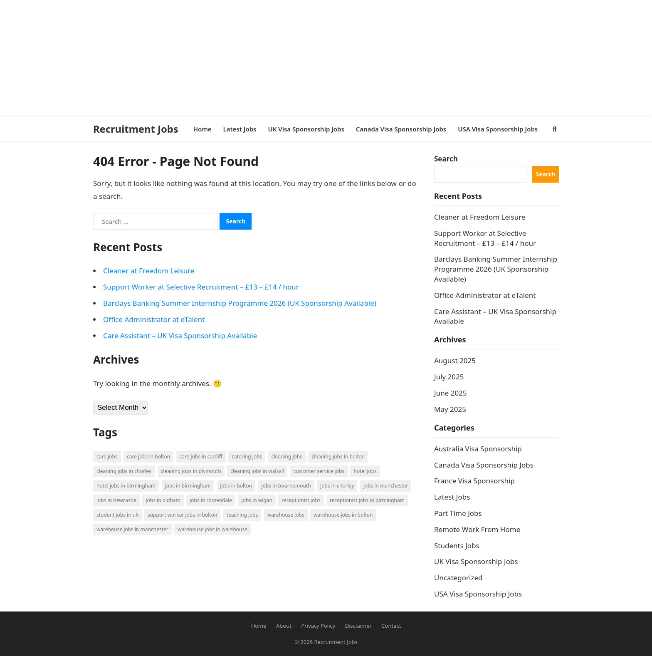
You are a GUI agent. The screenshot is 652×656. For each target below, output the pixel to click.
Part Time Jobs (458, 513)
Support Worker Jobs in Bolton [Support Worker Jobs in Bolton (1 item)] (182, 514)
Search (446, 158)
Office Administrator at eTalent (154, 319)
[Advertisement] (249, 58)
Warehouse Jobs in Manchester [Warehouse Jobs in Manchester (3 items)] (132, 529)
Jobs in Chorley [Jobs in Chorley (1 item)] (337, 485)
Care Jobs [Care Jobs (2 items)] (107, 456)
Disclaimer (358, 625)
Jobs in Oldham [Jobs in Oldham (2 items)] (163, 500)
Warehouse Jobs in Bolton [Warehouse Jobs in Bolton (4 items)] (343, 514)
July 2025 (449, 376)
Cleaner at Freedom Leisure (148, 270)
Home (259, 625)
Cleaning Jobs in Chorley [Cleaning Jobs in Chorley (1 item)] (123, 471)
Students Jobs (456, 545)
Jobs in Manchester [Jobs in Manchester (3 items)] (385, 485)
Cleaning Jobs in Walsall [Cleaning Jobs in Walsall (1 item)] (257, 471)
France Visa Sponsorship (474, 480)
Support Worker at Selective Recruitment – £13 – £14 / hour (201, 287)
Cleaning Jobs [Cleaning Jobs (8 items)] (287, 456)
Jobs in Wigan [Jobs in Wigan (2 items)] (257, 500)
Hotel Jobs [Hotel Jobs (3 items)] (364, 471)
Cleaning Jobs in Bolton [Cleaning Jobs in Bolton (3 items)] (338, 456)
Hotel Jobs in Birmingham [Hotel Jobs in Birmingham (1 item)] (126, 485)
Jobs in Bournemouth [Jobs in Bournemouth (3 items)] (286, 485)
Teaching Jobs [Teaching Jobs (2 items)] (242, 514)
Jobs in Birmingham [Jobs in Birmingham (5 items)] (188, 485)
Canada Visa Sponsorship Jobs (483, 465)
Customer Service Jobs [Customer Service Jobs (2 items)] (319, 471)
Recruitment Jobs (135, 129)
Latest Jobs (452, 497)
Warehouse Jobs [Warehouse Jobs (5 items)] (285, 514)
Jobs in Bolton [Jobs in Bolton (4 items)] (236, 485)
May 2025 (450, 409)
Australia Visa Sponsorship (478, 448)
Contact (391, 625)
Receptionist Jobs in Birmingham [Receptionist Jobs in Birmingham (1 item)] (367, 500)
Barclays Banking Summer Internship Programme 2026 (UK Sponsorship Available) (239, 303)
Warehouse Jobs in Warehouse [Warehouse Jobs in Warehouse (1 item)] (212, 529)
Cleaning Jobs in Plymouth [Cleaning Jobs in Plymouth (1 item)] (191, 471)
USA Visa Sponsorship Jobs (478, 594)
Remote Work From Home (477, 529)
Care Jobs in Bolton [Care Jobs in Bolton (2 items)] (148, 456)
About (283, 625)
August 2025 (455, 360)
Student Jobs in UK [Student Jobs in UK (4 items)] (117, 514)
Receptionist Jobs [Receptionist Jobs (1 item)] (301, 500)
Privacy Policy (318, 625)
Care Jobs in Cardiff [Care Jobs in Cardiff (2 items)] (201, 456)
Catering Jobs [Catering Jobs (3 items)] (247, 456)
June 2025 (450, 393)
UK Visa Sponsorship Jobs (476, 561)
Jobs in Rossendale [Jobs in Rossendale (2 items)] (211, 500)
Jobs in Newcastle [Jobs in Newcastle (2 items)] (116, 500)
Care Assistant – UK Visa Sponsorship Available (180, 335)
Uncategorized (458, 577)
